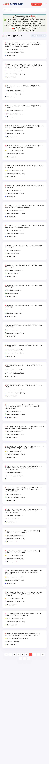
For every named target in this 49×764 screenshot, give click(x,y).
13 (14, 655)
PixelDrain (17, 273)
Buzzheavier (18, 313)
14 (18, 655)
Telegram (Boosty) (19, 74)
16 (26, 655)
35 (28, 659)
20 (43, 655)
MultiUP (16, 293)
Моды (16, 638)
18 (34, 655)
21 (20, 659)
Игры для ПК (18, 49)
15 (22, 655)
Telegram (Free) (19, 52)
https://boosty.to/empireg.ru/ (24, 18)
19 (38, 655)
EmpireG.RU (12, 4)
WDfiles (16, 253)
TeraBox (16, 642)
